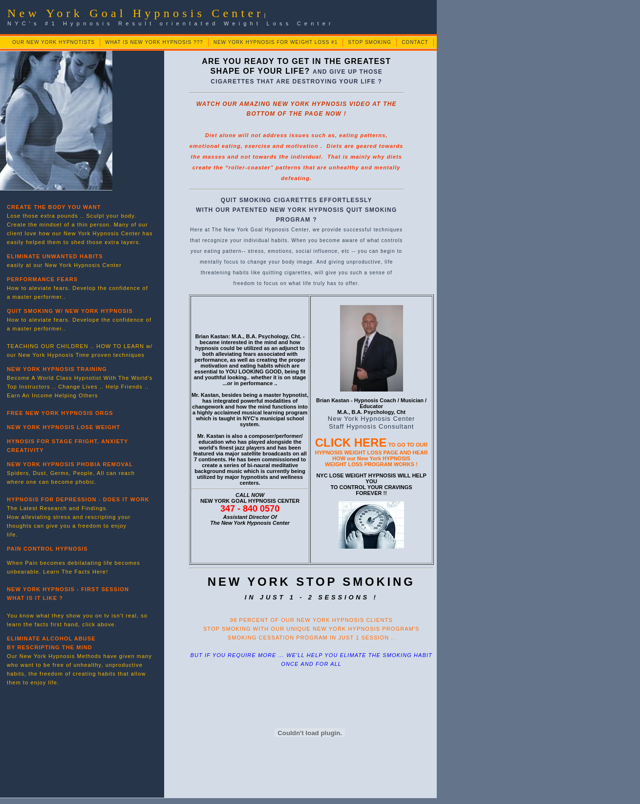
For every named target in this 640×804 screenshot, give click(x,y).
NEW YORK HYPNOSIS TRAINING (57, 369)
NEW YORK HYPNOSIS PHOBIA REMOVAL (70, 464)
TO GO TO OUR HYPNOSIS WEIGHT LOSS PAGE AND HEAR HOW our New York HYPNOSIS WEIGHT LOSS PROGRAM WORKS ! (371, 454)
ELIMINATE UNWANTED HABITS (55, 256)
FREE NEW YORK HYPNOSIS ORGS (60, 413)
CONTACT (415, 42)
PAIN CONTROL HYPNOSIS (47, 549)
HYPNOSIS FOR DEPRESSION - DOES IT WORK (78, 499)
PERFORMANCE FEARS (42, 279)
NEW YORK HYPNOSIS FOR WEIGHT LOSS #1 (275, 42)
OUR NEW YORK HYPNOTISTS (53, 42)
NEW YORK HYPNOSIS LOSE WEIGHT (63, 427)
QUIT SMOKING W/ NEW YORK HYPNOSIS (70, 311)
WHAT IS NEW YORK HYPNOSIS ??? (154, 42)
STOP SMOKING (369, 42)
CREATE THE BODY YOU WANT (54, 207)
